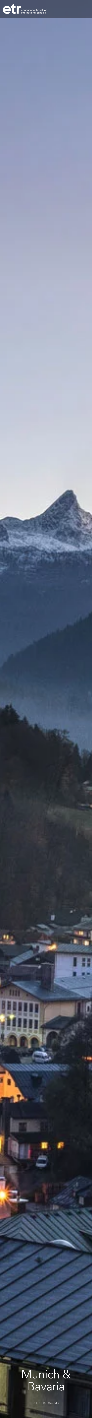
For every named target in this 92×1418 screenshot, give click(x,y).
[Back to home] (25, 9)
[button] (87, 9)
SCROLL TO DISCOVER (46, 1403)
